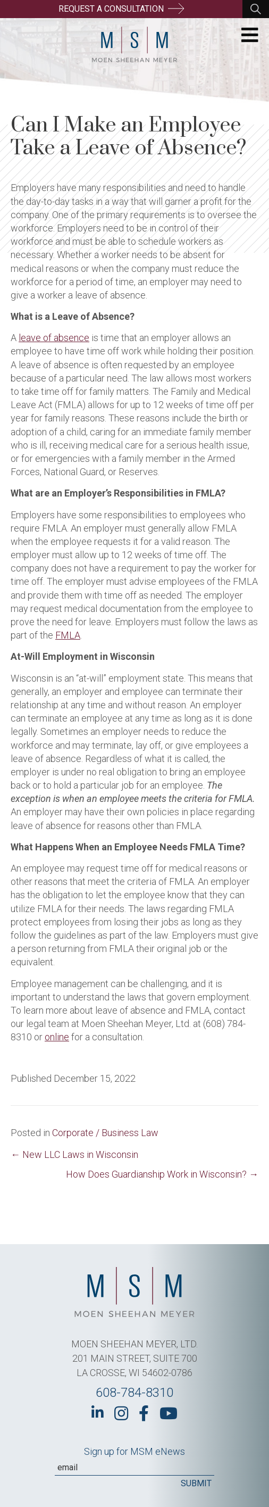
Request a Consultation (121, 8)
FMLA (67, 635)
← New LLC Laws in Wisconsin (74, 1154)
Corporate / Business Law (105, 1132)
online (57, 1036)
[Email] (134, 1468)
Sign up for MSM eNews (134, 1451)
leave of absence (54, 337)
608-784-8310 (134, 1392)
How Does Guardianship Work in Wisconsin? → (162, 1174)
